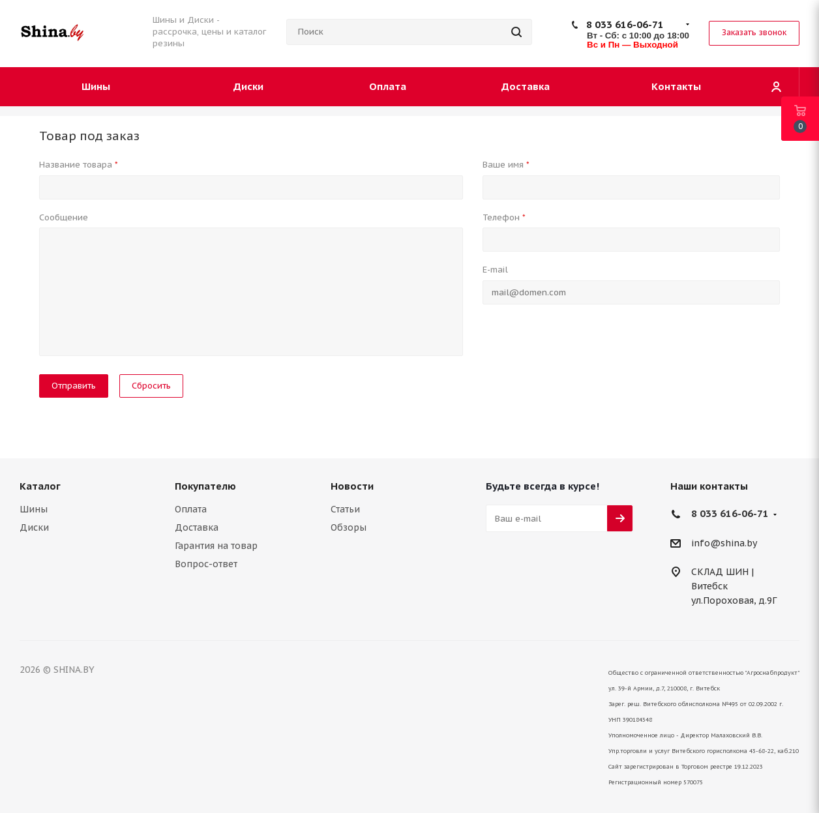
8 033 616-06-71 (625, 24)
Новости (352, 486)
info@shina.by (724, 543)
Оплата (191, 509)
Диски (34, 527)
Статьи (345, 509)
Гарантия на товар (216, 546)
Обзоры (348, 527)
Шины (34, 509)
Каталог (40, 486)
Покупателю (205, 486)
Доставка (196, 527)
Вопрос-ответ (206, 564)
